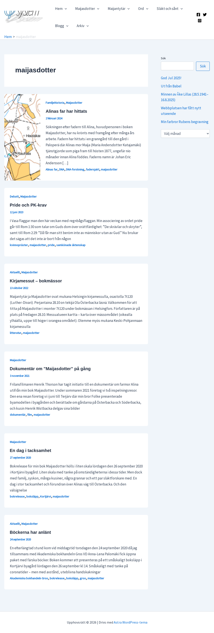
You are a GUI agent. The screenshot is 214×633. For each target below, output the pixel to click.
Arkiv (81, 25)
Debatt (14, 196)
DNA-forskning (75, 169)
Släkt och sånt (164, 8)
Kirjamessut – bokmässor (36, 280)
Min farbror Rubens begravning (184, 121)
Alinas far (51, 169)
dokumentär (17, 415)
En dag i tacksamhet (30, 450)
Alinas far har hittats (66, 111)
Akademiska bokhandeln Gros (29, 578)
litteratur (15, 333)
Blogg (61, 25)
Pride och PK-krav (28, 205)
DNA (61, 169)
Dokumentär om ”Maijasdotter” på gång (50, 368)
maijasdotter (109, 169)
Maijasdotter (85, 8)
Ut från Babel (171, 86)
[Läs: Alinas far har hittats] (22, 136)
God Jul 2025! (171, 78)
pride (51, 245)
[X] (204, 15)
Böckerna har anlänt (30, 532)
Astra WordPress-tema (130, 622)
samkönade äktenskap (70, 245)
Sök (163, 58)
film (29, 415)
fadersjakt (92, 169)
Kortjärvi (45, 496)
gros (83, 578)
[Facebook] (198, 15)
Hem (60, 8)
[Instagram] (199, 21)
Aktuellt (15, 272)
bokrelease (17, 496)
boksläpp (32, 496)
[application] (64, 8)
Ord (139, 8)
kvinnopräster (19, 245)
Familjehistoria (55, 103)
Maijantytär (116, 8)
